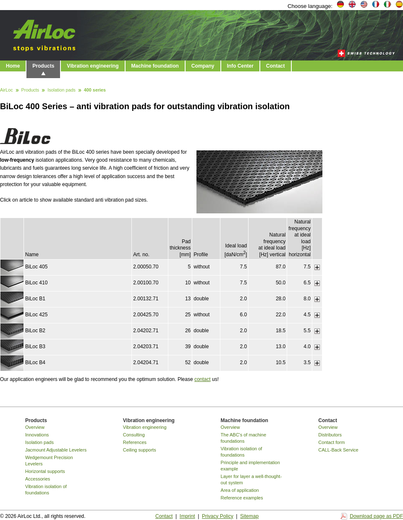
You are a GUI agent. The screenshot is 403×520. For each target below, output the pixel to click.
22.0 (280, 315)
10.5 (280, 362)
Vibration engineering (92, 66)
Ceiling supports (139, 449)
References (135, 442)
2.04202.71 (145, 331)
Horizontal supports (45, 471)
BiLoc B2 (35, 331)
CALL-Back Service (338, 449)
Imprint (187, 516)
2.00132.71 (145, 299)
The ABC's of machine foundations (244, 438)
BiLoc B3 (35, 346)
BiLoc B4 (35, 362)
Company (203, 66)
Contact (275, 66)
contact (202, 379)
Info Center (240, 66)
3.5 (307, 362)
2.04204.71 (145, 362)
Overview (34, 427)
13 (188, 299)
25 (188, 315)
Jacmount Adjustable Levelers (55, 449)
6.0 (243, 315)
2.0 (243, 299)
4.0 (307, 346)
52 (188, 362)
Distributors (330, 434)
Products (43, 66)
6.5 (307, 283)
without (201, 267)
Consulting (134, 434)
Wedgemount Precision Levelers (49, 460)
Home (13, 66)
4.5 (307, 315)
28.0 (280, 299)
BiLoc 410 (36, 283)
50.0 (280, 283)
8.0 (307, 299)
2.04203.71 (145, 346)
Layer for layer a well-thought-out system (251, 479)
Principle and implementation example (250, 465)
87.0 (280, 267)
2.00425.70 (145, 315)
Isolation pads (61, 90)
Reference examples (242, 497)
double (201, 299)
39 (188, 346)
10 (188, 283)
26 (188, 331)
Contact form (331, 442)
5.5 (307, 331)
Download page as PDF (376, 516)
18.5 (280, 331)
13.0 (280, 346)
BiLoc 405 (36, 267)
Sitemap (249, 516)
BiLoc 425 (36, 315)
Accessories (37, 478)
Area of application (240, 490)
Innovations (37, 434)
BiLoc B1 (35, 299)
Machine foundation (155, 66)
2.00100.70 (145, 283)
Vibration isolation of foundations (46, 489)
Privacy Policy (217, 516)
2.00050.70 (145, 267)
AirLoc (6, 90)
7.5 (243, 267)
